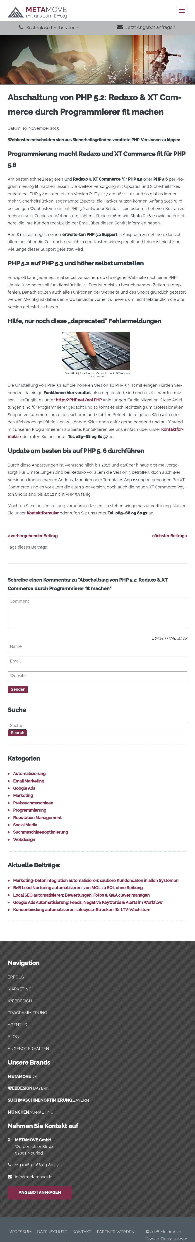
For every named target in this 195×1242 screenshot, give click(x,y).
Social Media (25, 825)
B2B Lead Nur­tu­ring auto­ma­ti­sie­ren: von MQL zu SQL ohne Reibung (78, 887)
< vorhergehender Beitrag (33, 535)
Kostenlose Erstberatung (48, 28)
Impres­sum (20, 1231)
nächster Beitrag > (169, 535)
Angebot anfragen (40, 1192)
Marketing (23, 795)
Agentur (17, 1024)
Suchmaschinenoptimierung (40, 832)
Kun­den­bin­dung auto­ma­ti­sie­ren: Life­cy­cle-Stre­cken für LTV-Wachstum (81, 909)
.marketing (30, 1112)
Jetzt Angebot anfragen (146, 27)
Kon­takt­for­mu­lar (43, 513)
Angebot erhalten (28, 1048)
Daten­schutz (52, 1231)
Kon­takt (81, 1231)
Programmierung (29, 810)
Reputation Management (37, 817)
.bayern (28, 1088)
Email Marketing (28, 781)
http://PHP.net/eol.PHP (79, 400)
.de (22, 1076)
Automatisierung (29, 773)
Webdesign (24, 839)
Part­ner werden (116, 1231)
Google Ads (24, 788)
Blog (13, 1036)
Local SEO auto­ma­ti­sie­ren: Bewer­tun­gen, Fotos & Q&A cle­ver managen (81, 895)
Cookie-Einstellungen (166, 1239)
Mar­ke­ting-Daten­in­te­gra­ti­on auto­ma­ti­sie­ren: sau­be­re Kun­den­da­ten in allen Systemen (95, 880)
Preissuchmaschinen (33, 803)
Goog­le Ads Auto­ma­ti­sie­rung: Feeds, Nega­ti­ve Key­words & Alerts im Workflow (87, 902)
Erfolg (16, 977)
